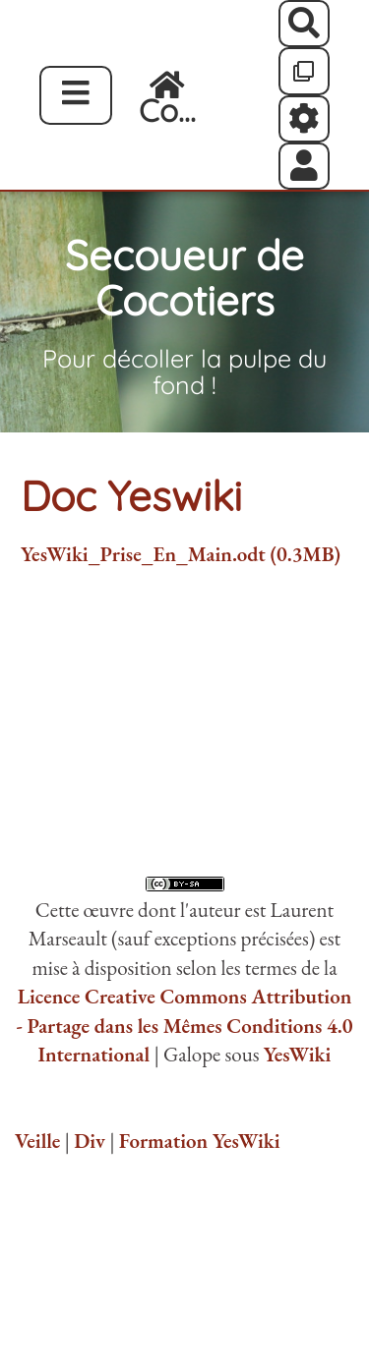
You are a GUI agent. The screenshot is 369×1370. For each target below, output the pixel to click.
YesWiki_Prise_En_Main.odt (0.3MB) (180, 554)
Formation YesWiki (199, 1140)
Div (89, 1140)
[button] (304, 166)
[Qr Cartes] (304, 70)
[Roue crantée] (304, 119)
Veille (37, 1140)
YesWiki (298, 1054)
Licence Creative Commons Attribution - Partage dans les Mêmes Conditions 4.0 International (184, 1025)
